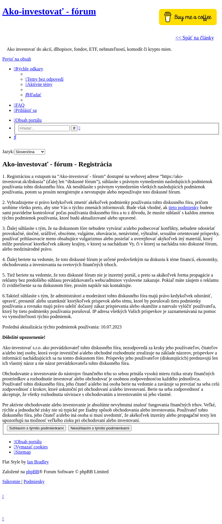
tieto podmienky (184, 207)
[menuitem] (44, 79)
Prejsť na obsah (16, 59)
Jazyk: (8, 151)
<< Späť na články (194, 38)
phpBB (32, 471)
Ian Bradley (38, 461)
